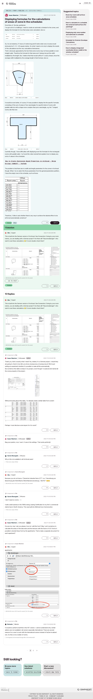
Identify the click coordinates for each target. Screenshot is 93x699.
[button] (22, 37)
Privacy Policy (33, 696)
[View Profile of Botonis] (10, 624)
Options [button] (58, 11)
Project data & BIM (71, 19)
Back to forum (12, 672)
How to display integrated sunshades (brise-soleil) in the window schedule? (76, 50)
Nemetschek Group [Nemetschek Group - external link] (55, 698)
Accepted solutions (33, 672)
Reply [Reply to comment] (56, 286)
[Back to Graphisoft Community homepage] (11, 3)
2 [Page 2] (33, 650)
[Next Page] (36, 650)
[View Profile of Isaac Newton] (13, 15)
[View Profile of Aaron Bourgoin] (12, 456)
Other (15, 223)
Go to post (12, 281)
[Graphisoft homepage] (85, 690)
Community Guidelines (56, 696)
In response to (12, 355)
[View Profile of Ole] (8, 233)
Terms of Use (43, 696)
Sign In (87, 3)
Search (74, 3)
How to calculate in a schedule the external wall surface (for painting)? (76, 25)
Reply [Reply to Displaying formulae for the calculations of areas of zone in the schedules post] (56, 223)
